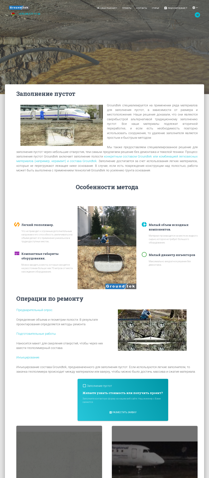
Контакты (141, 8)
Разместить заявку (123, 412)
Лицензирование (175, 8)
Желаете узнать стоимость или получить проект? (122, 393)
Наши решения (106, 8)
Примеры (126, 8)
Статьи (155, 8)
